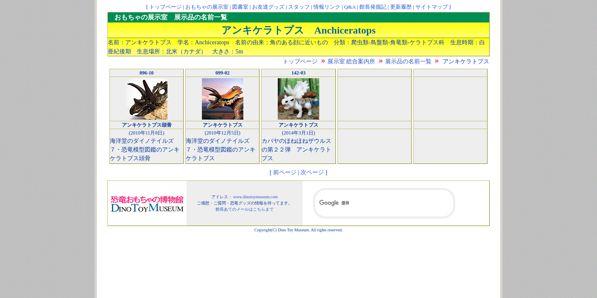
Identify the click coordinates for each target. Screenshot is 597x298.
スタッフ (299, 7)
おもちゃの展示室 (206, 7)
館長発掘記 (372, 7)
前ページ (284, 172)
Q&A (350, 7)
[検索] (384, 203)
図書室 (240, 7)
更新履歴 (401, 7)
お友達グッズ (268, 7)
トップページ (165, 7)
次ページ (312, 172)
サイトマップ (431, 7)
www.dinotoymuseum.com (255, 197)
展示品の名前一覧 (408, 61)
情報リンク (326, 7)
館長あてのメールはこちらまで (245, 209)
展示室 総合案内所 (352, 61)
